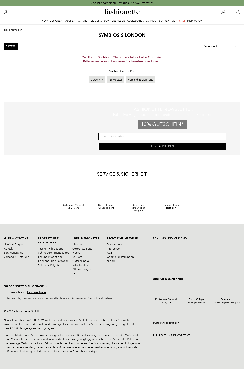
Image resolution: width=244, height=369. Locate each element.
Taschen (69, 20)
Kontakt (8, 248)
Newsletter (115, 80)
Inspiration (195, 20)
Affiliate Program (82, 269)
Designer (56, 20)
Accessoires (135, 20)
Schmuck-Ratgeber (49, 265)
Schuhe (82, 20)
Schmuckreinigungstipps (53, 253)
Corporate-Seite (82, 248)
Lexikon (77, 273)
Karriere (77, 257)
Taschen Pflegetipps (50, 248)
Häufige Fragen (13, 244)
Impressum (113, 248)
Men (174, 20)
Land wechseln (36, 292)
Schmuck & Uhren (158, 20)
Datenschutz (114, 244)
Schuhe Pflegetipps (50, 257)
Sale (182, 20)
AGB (110, 253)
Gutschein (97, 80)
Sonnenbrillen (114, 20)
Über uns (78, 244)
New (45, 20)
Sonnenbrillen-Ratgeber (53, 261)
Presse (76, 253)
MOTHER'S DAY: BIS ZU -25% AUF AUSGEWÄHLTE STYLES (122, 3)
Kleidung (95, 20)
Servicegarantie (13, 253)
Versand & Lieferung (140, 80)
